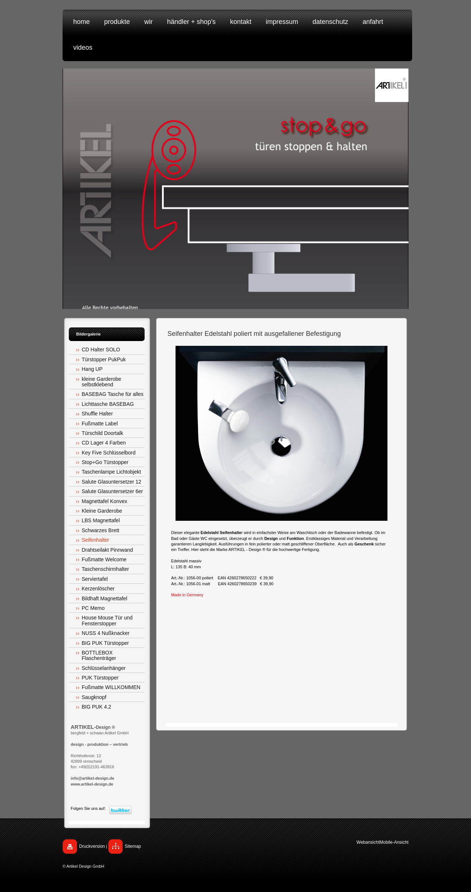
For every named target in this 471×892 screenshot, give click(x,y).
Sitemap (133, 846)
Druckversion (92, 846)
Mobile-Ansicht (393, 842)
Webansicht (368, 842)
